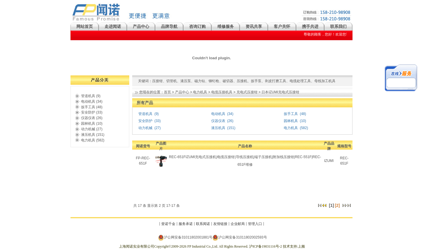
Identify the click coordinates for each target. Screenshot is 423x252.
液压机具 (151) (92, 135)
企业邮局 (238, 224)
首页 (167, 92)
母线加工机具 (324, 81)
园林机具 (291, 121)
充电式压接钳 (247, 92)
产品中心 (141, 26)
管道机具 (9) (90, 96)
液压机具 (218, 128)
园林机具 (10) (92, 123)
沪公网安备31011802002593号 (239, 237)
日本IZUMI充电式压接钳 (280, 92)
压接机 (242, 81)
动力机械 (145, 128)
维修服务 (225, 26)
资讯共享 (254, 26)
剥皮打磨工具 (275, 81)
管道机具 (145, 114)
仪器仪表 (218, 121)
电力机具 (200, 92)
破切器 (228, 81)
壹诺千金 (168, 224)
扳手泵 (256, 81)
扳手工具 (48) (92, 107)
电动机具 (218, 114)
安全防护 (145, 121)
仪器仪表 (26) (92, 118)
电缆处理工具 (300, 81)
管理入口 (255, 224)
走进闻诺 (113, 26)
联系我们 (338, 26)
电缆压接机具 (221, 92)
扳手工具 (291, 114)
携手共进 (310, 26)
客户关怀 (282, 26)
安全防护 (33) (92, 112)
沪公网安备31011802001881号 (185, 237)
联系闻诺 (203, 224)
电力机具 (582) (92, 140)
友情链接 (220, 224)
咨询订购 (197, 26)
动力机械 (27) (92, 129)
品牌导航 (169, 26)
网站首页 (84, 26)
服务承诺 (186, 224)
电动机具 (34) (92, 101)
